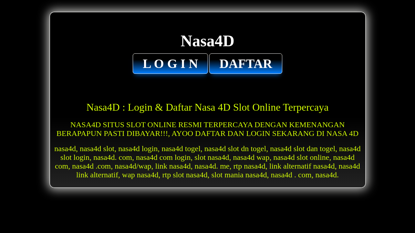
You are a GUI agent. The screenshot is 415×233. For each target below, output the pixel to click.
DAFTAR (245, 63)
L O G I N (170, 63)
